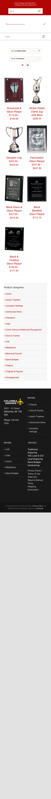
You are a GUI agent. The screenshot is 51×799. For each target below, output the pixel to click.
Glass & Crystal (13, 335)
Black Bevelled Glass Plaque (36, 211)
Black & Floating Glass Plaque (14, 260)
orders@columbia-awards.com (26, 5)
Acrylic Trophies (13, 300)
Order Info (32, 477)
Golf (7, 341)
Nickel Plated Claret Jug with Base (36, 112)
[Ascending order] (39, 51)
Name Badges (12, 359)
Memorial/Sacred (14, 353)
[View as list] (27, 65)
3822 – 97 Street (12, 408)
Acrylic (9, 294)
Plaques (9, 365)
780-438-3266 (30, 3)
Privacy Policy (38, 506)
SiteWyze (39, 508)
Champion (10, 317)
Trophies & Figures (14, 371)
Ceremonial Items (14, 312)
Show (17, 59)
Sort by (18, 51)
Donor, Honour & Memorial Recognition (24, 329)
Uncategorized (12, 377)
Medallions (11, 347)
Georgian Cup (14, 157)
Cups (8, 323)
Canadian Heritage (14, 306)
